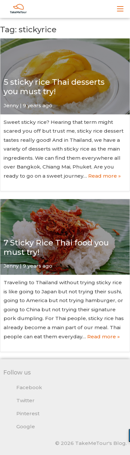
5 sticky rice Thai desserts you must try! (54, 86)
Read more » (104, 176)
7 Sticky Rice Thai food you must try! (56, 247)
